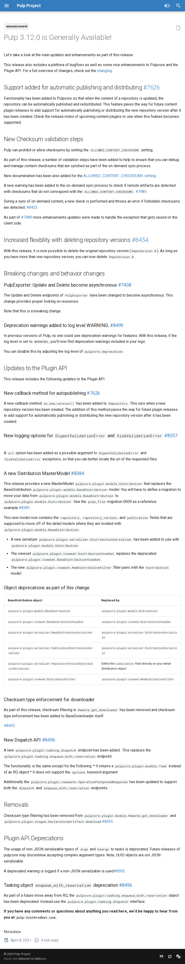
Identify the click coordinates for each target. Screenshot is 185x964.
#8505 (119, 871)
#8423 (31, 207)
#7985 (141, 191)
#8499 (117, 325)
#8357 (170, 435)
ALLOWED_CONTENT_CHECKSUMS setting (119, 176)
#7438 (124, 285)
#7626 (151, 87)
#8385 (24, 507)
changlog (104, 70)
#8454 (140, 240)
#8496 (48, 740)
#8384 (77, 473)
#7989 (26, 217)
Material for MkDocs (32, 958)
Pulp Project (22, 954)
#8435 (9, 725)
